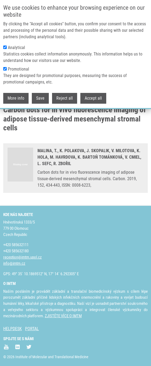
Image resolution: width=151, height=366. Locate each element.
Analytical (16, 46)
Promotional (18, 68)
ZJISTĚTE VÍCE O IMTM (63, 315)
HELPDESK (12, 328)
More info (16, 97)
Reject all (64, 97)
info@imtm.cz (14, 263)
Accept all (93, 97)
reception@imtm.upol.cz (22, 257)
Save (40, 97)
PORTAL (32, 328)
